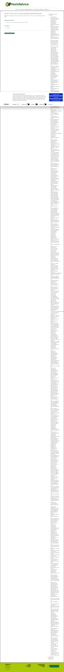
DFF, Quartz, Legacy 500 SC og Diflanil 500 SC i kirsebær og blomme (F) (55, 153)
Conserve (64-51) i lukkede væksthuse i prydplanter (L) (54, 140)
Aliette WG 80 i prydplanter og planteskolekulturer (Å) (55, 33)
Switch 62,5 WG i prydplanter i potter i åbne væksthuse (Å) (54, 583)
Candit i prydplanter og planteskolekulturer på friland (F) (55, 97)
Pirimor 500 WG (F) (54, 408)
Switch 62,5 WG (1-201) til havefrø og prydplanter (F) (55, 580)
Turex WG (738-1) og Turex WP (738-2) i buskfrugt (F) (54, 649)
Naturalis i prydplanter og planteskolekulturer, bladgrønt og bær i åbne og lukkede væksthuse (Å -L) (55, 362)
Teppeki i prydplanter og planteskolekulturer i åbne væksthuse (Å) (55, 631)
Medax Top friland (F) (54, 337)
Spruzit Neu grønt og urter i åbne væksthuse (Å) (55, 543)
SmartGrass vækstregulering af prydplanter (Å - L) (54, 532)
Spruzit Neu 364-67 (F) (55, 534)
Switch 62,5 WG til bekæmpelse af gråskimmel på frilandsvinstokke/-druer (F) (55, 571)
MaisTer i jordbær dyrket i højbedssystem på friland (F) (55, 304)
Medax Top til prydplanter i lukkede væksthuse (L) (54, 330)
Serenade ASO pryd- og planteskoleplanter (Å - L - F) (55, 491)
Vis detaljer (50, 12)
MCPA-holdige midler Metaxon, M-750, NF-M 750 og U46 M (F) (55, 327)
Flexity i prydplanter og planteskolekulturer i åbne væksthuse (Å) (55, 209)
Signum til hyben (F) (54, 512)
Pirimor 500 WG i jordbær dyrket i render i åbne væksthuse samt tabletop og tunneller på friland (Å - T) (55, 411)
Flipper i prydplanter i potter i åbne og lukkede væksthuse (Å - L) (55, 225)
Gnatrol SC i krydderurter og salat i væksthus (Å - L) (55, 242)
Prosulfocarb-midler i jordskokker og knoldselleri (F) (54, 443)
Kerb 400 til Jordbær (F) (55, 254)
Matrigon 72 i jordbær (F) (55, 315)
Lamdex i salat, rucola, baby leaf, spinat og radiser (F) (54, 289)
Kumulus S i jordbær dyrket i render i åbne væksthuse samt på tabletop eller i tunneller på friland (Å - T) (55, 267)
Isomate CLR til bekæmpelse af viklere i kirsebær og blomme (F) (55, 252)
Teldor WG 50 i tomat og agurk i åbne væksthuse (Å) (55, 607)
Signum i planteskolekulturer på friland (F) (54, 514)
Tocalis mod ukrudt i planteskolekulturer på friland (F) (54, 641)
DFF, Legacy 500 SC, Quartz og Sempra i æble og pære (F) (55, 150)
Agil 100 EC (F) (53, 17)
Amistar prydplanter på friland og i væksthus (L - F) (55, 38)
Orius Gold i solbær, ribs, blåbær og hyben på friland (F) (55, 394)
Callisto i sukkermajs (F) (55, 90)
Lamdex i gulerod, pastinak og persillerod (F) (55, 284)
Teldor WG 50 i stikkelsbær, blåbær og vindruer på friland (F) (55, 618)
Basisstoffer (51, 657)
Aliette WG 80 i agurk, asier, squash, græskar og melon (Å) (55, 19)
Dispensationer (51, 656)
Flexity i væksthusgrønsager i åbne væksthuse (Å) (54, 192)
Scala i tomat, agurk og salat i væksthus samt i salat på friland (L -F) (55, 487)
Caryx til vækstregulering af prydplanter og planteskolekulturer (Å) (55, 105)
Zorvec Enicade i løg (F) (55, 655)
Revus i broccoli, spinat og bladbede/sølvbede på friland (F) (55, 453)
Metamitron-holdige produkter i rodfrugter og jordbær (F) (55, 339)
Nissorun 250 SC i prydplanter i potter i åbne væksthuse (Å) (54, 386)
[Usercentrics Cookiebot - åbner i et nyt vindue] (6, 12)
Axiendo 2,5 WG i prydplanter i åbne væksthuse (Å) (54, 50)
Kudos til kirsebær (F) (54, 260)
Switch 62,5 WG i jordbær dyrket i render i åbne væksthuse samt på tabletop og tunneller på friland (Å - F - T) (55, 591)
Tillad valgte (56, 5)
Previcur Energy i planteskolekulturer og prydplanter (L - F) (54, 419)
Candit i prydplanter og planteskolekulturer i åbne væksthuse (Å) (55, 100)
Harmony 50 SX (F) (54, 248)
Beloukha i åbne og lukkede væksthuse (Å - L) (55, 64)
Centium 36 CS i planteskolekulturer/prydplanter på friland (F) (56, 110)
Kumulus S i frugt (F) (54, 270)
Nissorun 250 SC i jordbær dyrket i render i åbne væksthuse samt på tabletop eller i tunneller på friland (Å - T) (55, 382)
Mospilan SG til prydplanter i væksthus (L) (55, 348)
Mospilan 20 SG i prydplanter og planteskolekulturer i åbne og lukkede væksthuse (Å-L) (54, 357)
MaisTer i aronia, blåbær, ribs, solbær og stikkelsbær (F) (55, 299)
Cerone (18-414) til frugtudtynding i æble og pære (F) (55, 117)
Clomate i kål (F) (53, 123)
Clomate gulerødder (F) (55, 122)
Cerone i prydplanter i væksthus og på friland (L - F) (55, 114)
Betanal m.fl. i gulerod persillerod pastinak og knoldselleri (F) (55, 67)
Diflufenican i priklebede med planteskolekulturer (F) (55, 161)
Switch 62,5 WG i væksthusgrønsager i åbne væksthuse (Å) (54, 586)
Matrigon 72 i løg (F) (54, 316)
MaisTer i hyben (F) (54, 301)
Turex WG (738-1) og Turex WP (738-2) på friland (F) (54, 646)
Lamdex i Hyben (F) (54, 286)
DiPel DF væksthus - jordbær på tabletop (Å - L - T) (55, 166)
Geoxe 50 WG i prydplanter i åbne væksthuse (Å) (54, 236)
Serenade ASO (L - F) (54, 489)
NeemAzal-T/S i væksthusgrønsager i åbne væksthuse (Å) (54, 373)
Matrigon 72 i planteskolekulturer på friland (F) (54, 319)
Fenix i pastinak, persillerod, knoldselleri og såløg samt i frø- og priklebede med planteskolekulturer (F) (55, 179)
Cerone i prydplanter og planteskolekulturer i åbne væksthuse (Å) (55, 120)
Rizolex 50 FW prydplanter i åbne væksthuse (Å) (54, 467)
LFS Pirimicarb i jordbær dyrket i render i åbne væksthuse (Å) (55, 292)
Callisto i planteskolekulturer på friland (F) (54, 88)
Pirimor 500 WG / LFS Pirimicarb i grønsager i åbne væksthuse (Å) (55, 416)
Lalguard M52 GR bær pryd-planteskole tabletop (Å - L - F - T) (54, 281)
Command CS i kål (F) (54, 129)
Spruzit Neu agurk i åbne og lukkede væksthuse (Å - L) (55, 546)
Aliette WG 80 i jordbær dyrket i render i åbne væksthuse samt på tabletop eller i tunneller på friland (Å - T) (55, 28)
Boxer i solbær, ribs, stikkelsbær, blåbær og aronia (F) (55, 82)
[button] (9, 33)
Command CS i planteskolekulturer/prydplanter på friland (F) (56, 133)
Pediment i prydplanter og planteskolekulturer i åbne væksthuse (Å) (55, 402)
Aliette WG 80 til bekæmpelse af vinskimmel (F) (53, 22)
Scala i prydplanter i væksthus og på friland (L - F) (55, 484)
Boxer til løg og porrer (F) (55, 86)
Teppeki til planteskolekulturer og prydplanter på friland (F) (55, 622)
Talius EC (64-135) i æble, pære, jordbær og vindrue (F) (55, 599)
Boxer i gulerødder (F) (54, 75)
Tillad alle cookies (56, 2)
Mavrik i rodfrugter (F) (54, 323)
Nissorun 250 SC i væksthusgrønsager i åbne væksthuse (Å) (54, 389)
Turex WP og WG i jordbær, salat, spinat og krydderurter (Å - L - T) (55, 652)
